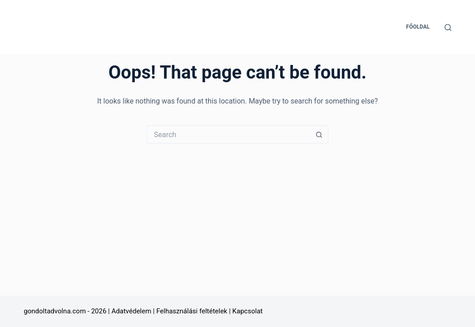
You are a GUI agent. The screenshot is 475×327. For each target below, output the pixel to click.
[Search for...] (228, 134)
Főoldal (418, 27)
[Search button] (319, 134)
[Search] (448, 27)
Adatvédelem (131, 311)
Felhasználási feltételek (191, 311)
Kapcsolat (248, 311)
